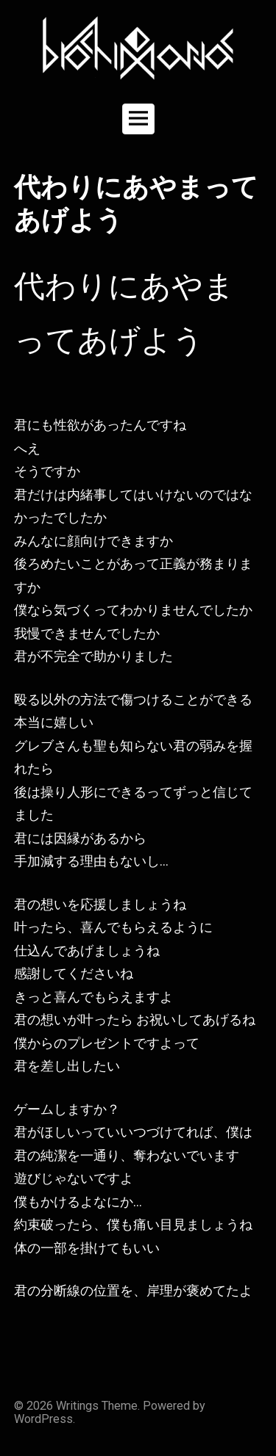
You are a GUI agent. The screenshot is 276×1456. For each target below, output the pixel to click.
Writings (77, 1406)
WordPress (43, 1419)
